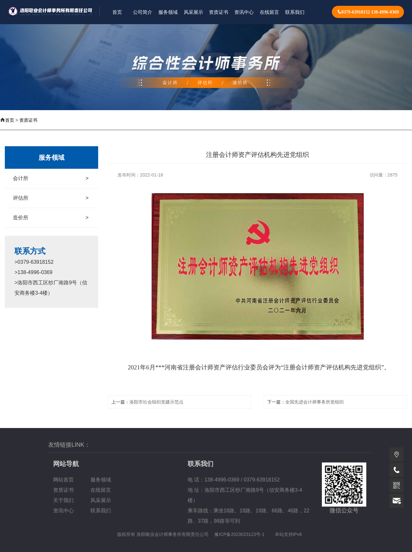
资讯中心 (63, 510)
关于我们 (63, 500)
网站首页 (63, 479)
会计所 (51, 178)
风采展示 (100, 500)
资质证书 (28, 120)
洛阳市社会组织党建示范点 (156, 401)
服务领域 (100, 479)
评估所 (51, 198)
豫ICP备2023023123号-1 (239, 534)
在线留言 (100, 490)
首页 (9, 120)
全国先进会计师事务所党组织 (314, 401)
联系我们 (100, 510)
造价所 (51, 217)
